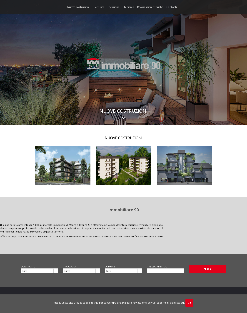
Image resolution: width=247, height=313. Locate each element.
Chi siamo (128, 7)
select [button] (56, 271)
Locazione (113, 7)
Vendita (99, 7)
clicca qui (179, 302)
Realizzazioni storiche (150, 7)
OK (189, 303)
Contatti (171, 7)
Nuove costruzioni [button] (79, 7)
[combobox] (37, 271)
